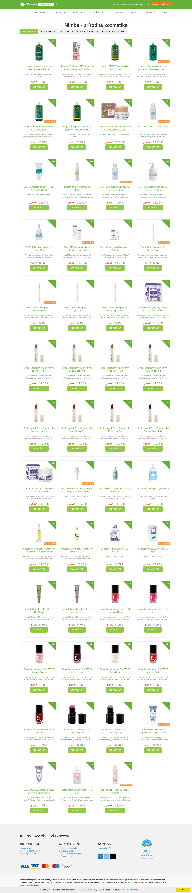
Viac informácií (132, 890)
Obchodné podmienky (68, 848)
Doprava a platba (66, 851)
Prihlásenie (133, 4)
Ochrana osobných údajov (70, 853)
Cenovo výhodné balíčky (30, 851)
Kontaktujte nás (104, 848)
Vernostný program (28, 853)
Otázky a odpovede (67, 856)
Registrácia (144, 4)
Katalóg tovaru (26, 848)
